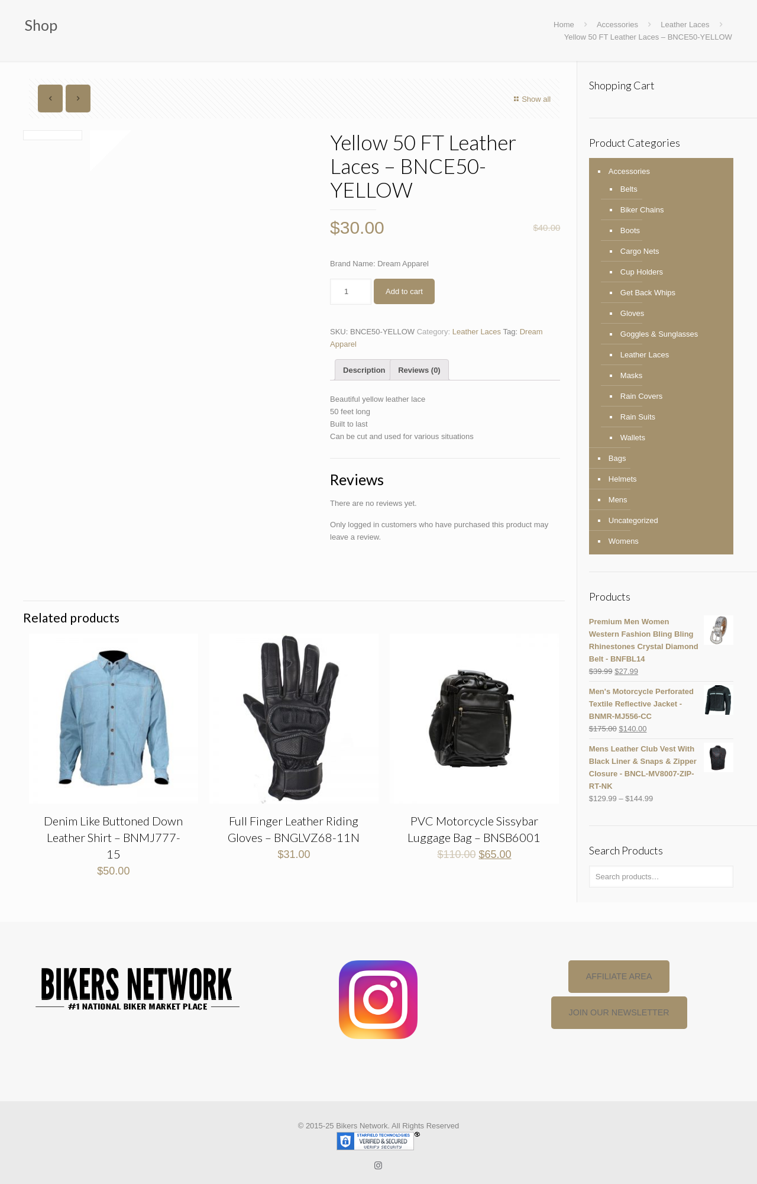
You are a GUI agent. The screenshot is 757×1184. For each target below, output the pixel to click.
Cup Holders (641, 271)
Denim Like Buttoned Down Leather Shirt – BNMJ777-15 (113, 837)
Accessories (617, 24)
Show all (531, 99)
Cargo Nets (639, 251)
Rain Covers (641, 396)
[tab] (364, 369)
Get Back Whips (647, 292)
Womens (624, 541)
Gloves (632, 313)
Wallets (632, 437)
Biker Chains (642, 209)
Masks (631, 375)
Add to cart (404, 291)
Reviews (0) (419, 370)
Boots (630, 230)
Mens (618, 499)
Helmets (623, 479)
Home (564, 24)
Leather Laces (685, 24)
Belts (629, 189)
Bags (617, 458)
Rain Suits (637, 416)
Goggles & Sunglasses (659, 334)
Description (364, 370)
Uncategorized (633, 520)
